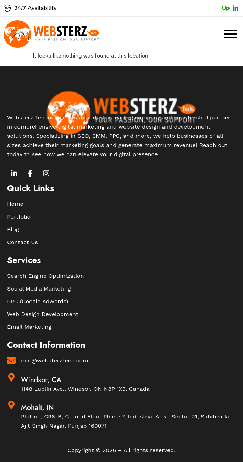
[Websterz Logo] (51, 34)
